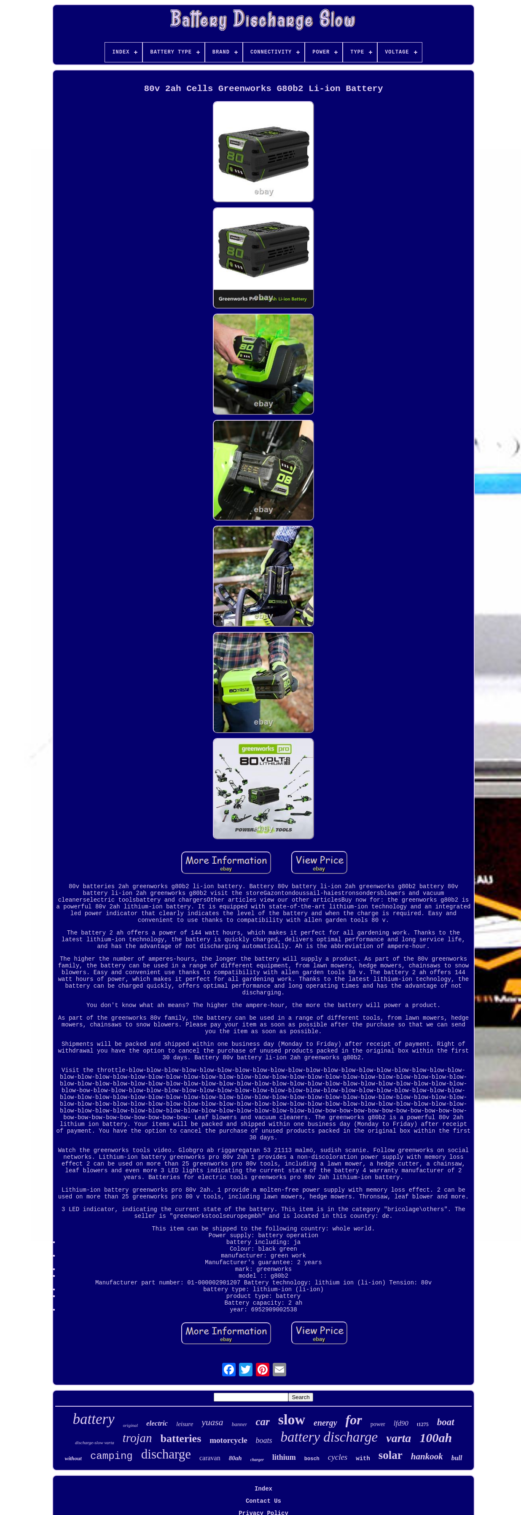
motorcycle (228, 1440)
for (354, 1419)
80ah (235, 1458)
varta (398, 1438)
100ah (435, 1438)
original (130, 1425)
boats (264, 1440)
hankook (427, 1456)
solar (391, 1455)
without (72, 1458)
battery (93, 1419)
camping (111, 1456)
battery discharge (329, 1437)
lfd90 (401, 1423)
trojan (137, 1438)
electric (157, 1423)
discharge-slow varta (94, 1442)
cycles (337, 1457)
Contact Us (263, 1501)
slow (291, 1419)
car (262, 1421)
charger (257, 1459)
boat (445, 1422)
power (378, 1424)
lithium (284, 1457)
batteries (181, 1438)
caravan (209, 1457)
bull (456, 1457)
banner (239, 1424)
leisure (184, 1424)
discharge (166, 1454)
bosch (312, 1459)
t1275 (423, 1424)
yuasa (212, 1422)
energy (325, 1422)
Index (263, 1488)
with (363, 1458)
